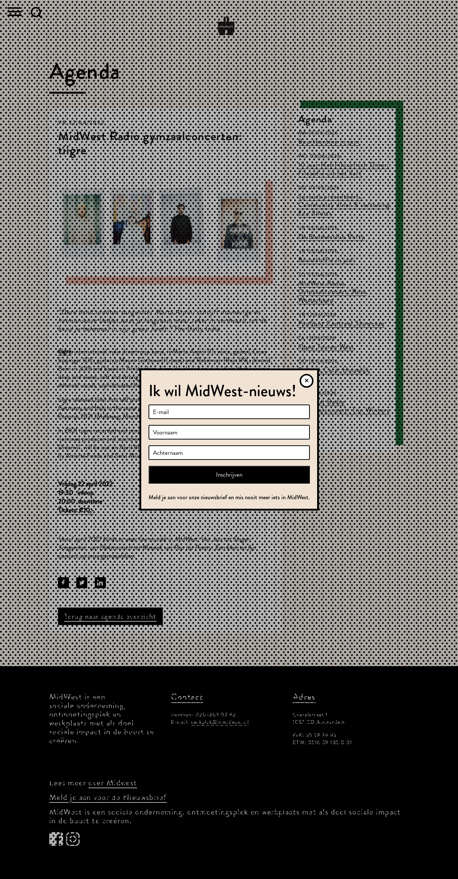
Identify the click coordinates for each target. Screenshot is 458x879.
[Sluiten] (306, 381)
